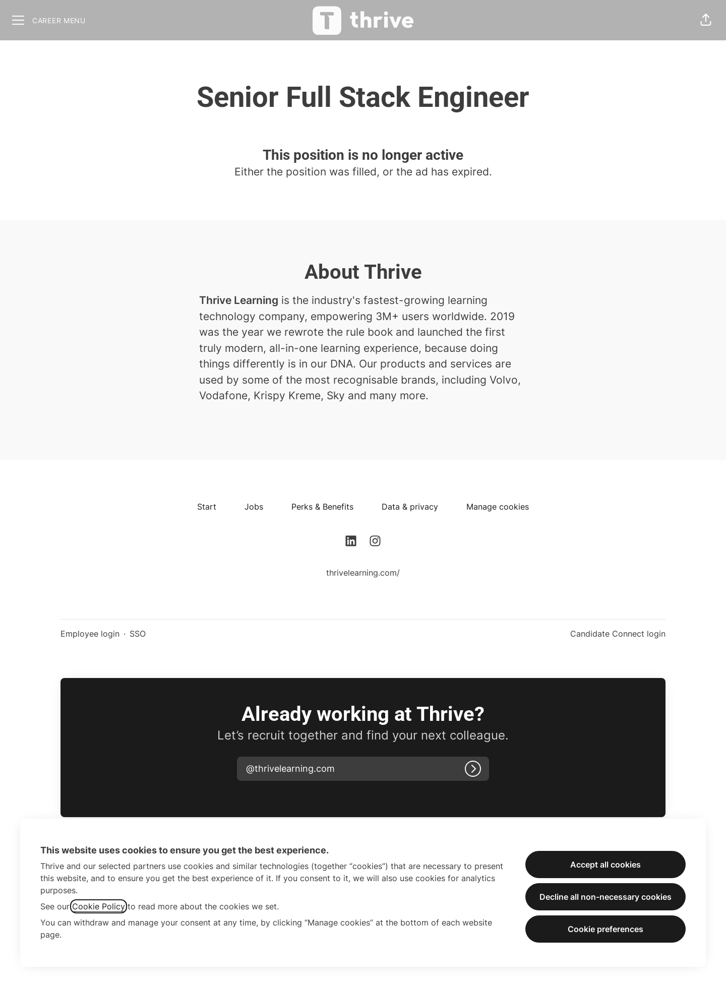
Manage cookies (497, 507)
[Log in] (473, 769)
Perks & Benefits (322, 507)
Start (206, 507)
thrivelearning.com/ (363, 573)
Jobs (254, 507)
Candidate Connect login (618, 634)
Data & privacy (410, 507)
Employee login (89, 634)
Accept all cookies (605, 864)
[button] (706, 20)
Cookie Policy (98, 906)
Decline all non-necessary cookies (605, 897)
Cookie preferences (605, 929)
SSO (138, 634)
